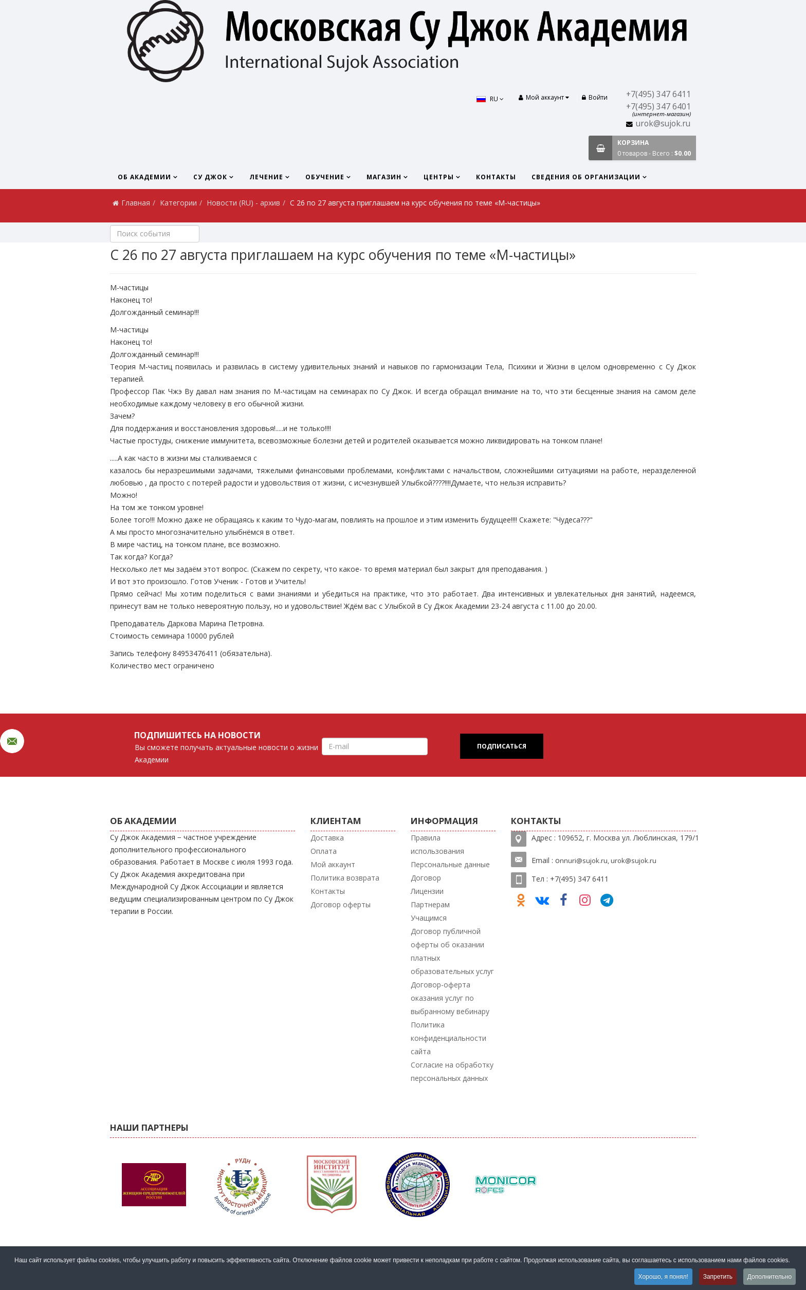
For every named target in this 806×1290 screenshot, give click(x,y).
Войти (595, 97)
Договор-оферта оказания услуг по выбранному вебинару (450, 998)
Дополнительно (769, 1276)
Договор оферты (340, 904)
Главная (135, 203)
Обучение (324, 177)
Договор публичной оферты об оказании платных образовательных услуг (452, 951)
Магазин (384, 177)
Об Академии (144, 177)
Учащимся (429, 918)
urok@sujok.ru (663, 123)
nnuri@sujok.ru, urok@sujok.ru (608, 860)
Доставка (327, 838)
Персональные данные (450, 864)
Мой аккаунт (332, 864)
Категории (178, 203)
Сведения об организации (586, 177)
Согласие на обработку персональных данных (452, 1071)
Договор (426, 878)
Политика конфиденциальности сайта (448, 1038)
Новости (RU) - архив (243, 203)
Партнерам (430, 904)
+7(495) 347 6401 (658, 106)
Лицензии (427, 891)
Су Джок (210, 177)
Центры (439, 177)
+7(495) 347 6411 (658, 94)
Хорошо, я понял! (662, 1276)
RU (489, 99)
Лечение (266, 177)
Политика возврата (344, 878)
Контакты (496, 177)
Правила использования (437, 844)
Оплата (323, 851)
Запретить (717, 1276)
